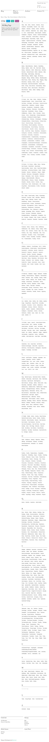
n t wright (24, 416)
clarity (32, 130)
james (29, 322)
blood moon (24, 81)
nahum (32, 416)
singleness (39, 573)
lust (33, 369)
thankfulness (38, 614)
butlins (28, 91)
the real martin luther (26, 622)
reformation (29, 516)
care (44, 101)
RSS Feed (3, 732)
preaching (29, 482)
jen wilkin (40, 324)
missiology (29, 400)
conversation (38, 146)
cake (31, 99)
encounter (24, 205)
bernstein (24, 71)
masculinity (24, 384)
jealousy (35, 324)
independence (40, 304)
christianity (24, 117)
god (33, 260)
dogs (41, 181)
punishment (38, 494)
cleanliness (37, 130)
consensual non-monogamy (34, 142)
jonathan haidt (43, 330)
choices (23, 115)
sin (31, 573)
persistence (37, 462)
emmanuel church (25, 203)
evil (22, 217)
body (37, 81)
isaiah (36, 312)
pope (32, 474)
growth (31, 264)
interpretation (30, 310)
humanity (24, 291)
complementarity (35, 136)
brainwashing (39, 85)
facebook (24, 226)
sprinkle (26, 587)
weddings (24, 673)
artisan (45, 50)
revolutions (24, 531)
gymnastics (24, 266)
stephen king (24, 589)
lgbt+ (28, 363)
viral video (28, 663)
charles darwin (41, 109)
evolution (26, 217)
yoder (23, 698)
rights (36, 533)
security (44, 559)
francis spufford (40, 234)
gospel (29, 262)
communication (43, 132)
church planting (34, 126)
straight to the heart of (36, 590)
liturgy (37, 365)
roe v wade (42, 535)
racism (26, 512)
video (46, 661)
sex (31, 567)
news (27, 425)
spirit (23, 585)
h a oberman (24, 273)
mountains (24, 406)
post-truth (30, 476)
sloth (43, 575)
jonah (37, 330)
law (44, 357)
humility (34, 291)
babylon (35, 66)
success (35, 594)
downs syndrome (31, 185)
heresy (43, 279)
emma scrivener (36, 201)
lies (40, 363)
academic (24, 26)
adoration (28, 28)
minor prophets (32, 398)
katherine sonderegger (26, 345)
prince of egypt (41, 486)
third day (41, 626)
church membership (26, 126)
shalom (36, 569)
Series (8, 21)
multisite (42, 406)
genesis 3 (29, 252)
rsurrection (31, 539)
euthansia (39, 213)
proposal (28, 492)
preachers (24, 482)
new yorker (42, 424)
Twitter (2, 733)
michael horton (43, 392)
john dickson (24, 328)
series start (41, 561)
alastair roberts (30, 32)
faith (37, 226)
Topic (12, 21)
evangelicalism (34, 215)
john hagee (42, 328)
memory (37, 390)
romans (23, 537)
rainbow (34, 512)
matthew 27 (40, 384)
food (43, 232)
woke (27, 677)
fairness (32, 226)
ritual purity (27, 535)
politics (35, 472)
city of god (27, 130)
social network (38, 579)
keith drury (24, 347)
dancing (43, 164)
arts (22, 52)
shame (41, 569)
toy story (38, 632)
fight (40, 230)
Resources (26, 722)
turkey (36, 638)
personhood (43, 462)
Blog (2, 11)
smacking (24, 577)
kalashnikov (24, 343)
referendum (41, 514)
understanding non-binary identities (29, 649)
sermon (34, 565)
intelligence (24, 310)
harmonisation (44, 275)
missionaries (44, 400)
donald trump (24, 183)
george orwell (25, 256)
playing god (32, 470)
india (45, 304)
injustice (28, 308)
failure (28, 226)
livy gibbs (41, 365)
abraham (38, 24)
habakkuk (30, 273)
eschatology (28, 211)
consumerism (44, 142)
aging (45, 30)
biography (24, 77)
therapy (23, 624)
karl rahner (39, 343)
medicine (38, 388)
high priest (24, 283)
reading (23, 514)
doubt (43, 183)
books (23, 85)
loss (23, 369)
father (45, 228)
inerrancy (30, 306)
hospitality (28, 289)
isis (39, 312)
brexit (29, 87)
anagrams (30, 34)
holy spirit (32, 285)
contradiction (31, 146)
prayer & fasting (25, 480)
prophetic (24, 492)
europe (23, 213)
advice (23, 30)
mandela (43, 376)
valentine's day (29, 661)
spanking (40, 583)
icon (22, 301)
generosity (30, 250)
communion (24, 134)
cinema (36, 128)
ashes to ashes (27, 52)
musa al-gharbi (25, 408)
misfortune (24, 400)
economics (24, 197)
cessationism (30, 107)
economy (29, 197)
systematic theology (26, 600)
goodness (37, 260)
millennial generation (26, 396)
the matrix (24, 620)
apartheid (41, 42)
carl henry (24, 103)
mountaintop (29, 406)
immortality (41, 303)
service (43, 565)
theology (44, 622)
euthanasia (33, 213)
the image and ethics (38, 618)
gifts (45, 256)
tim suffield (24, 630)
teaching (40, 608)
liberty (36, 363)
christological (38, 119)
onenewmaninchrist (26, 443)
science (23, 557)
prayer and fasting (34, 480)
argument (35, 50)
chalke (41, 107)
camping (44, 99)
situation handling (25, 575)
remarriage (24, 522)
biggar (35, 75)
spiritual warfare (35, 585)
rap (43, 512)
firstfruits (23, 232)
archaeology (33, 48)
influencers (40, 306)
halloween (40, 273)
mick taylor (31, 394)
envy (31, 209)
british (34, 89)
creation (30, 152)
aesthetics (28, 30)
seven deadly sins (25, 567)
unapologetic (33, 647)
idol (37, 301)
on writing (40, 441)
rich (29, 531)
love (26, 369)
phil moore (24, 466)
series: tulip (39, 563)
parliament (28, 457)
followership (35, 232)
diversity (28, 181)
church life (40, 124)
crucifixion (38, 154)
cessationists (36, 107)
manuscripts (28, 378)
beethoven (28, 69)
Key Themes (26, 723)
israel (23, 314)
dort (40, 183)
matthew (35, 384)
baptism (27, 67)
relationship (24, 520)
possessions (24, 476)
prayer (40, 478)
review (28, 529)
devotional (42, 176)
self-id (31, 561)
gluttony (23, 260)
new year (38, 422)
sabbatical (28, 549)
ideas (30, 301)
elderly (23, 199)
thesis (27, 624)
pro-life (32, 488)
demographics (35, 174)
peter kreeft (30, 464)
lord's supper (43, 367)
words (43, 677)
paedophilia (40, 453)
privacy (23, 488)
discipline (24, 181)
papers (35, 455)
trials (40, 636)
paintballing (30, 455)
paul (40, 459)
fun (22, 238)
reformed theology (26, 518)
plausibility (27, 470)
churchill (31, 128)
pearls (23, 460)
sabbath (23, 549)
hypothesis (24, 293)
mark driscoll (30, 380)
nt (22, 431)
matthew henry (25, 386)
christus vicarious (35, 121)
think (38, 624)
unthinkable (24, 653)
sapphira (30, 555)
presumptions (41, 484)
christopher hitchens (26, 121)
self (22, 561)
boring (26, 85)
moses (27, 404)
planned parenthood (42, 468)
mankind (23, 378)
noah (23, 427)
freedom (23, 236)
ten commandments (31, 612)
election (36, 199)
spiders (44, 583)
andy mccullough (25, 38)
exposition (35, 219)
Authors (27, 11)
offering (23, 441)
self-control (26, 561)
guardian (36, 264)
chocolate (38, 113)
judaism (30, 332)
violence (23, 663)
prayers (40, 480)
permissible (39, 460)
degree (39, 172)
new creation (24, 422)
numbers (30, 431)
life (43, 363)
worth (31, 681)
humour (38, 291)
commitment (36, 132)
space (35, 583)
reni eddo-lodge (34, 524)
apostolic (23, 46)
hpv (32, 289)
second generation (33, 559)
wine (41, 675)
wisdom (45, 675)
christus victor (43, 121)
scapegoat (38, 555)
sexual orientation (25, 569)
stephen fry (42, 587)
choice (43, 113)
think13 (31, 626)
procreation (37, 488)
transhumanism (25, 636)
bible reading (31, 73)
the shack (34, 622)
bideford (31, 75)
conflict (42, 140)
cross (28, 154)
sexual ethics (43, 567)
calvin (34, 99)
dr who (38, 185)
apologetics (35, 44)
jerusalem (31, 326)
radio (30, 512)
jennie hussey (25, 326)
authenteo (29, 56)
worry (23, 681)
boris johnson (32, 85)
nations (34, 418)
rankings (39, 512)
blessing (34, 79)
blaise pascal (24, 79)
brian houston (35, 87)
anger (41, 38)
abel (26, 24)
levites (37, 361)
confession (24, 140)
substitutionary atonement (27, 594)
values (38, 661)
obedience (27, 439)
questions (32, 502)
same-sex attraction (35, 553)
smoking (28, 577)
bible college (24, 73)
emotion (32, 203)
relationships (30, 520)
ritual (23, 535)
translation (31, 636)
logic (28, 367)
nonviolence (24, 429)
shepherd (36, 571)
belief (32, 69)
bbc (34, 67)
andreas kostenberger (42, 34)
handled (45, 273)
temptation (24, 612)
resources (42, 526)
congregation (24, 142)
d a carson (24, 164)
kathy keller (34, 345)
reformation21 (36, 516)
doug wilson (24, 185)
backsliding (41, 66)
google (41, 260)
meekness (43, 388)
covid (45, 150)
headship (36, 277)
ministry (38, 396)
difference (37, 178)
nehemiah (24, 420)
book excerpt (24, 83)
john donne (30, 328)
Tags (39, 7)
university (43, 651)
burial (43, 89)
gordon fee (24, 262)
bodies (34, 81)
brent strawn (24, 87)
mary (45, 382)
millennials (34, 396)
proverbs (33, 492)
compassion (36, 134)
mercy (38, 392)
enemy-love (41, 205)
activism (35, 26)
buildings (38, 89)
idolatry (40, 301)
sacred (44, 549)
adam (42, 26)
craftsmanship (25, 152)
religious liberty (42, 520)
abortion (33, 24)
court (27, 150)
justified (23, 336)
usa (39, 653)
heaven (23, 279)
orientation (33, 443)
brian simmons (25, 89)
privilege (27, 488)
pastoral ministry (25, 459)
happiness (37, 275)
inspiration (33, 308)
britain (30, 89)
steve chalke (31, 589)
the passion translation (32, 620)
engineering (24, 207)
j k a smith (24, 322)
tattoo (28, 608)
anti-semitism (31, 42)
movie (34, 406)
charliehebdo (31, 111)
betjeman (40, 71)
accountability (30, 26)
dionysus (31, 180)
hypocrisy (43, 291)
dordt (30, 183)
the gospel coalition (42, 616)
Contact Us (40, 11)
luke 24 (29, 369)
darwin (31, 168)
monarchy (38, 402)
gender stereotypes (42, 248)
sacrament (34, 549)
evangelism (40, 215)
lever (34, 361)
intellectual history (40, 308)
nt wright (26, 431)
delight (43, 172)
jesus (35, 326)
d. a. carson (30, 164)
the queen (40, 620)
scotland (28, 557)
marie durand (35, 378)
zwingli (28, 708)
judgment (45, 332)
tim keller (45, 628)
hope (45, 287)
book (41, 81)
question (27, 502)
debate (43, 170)
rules (36, 539)
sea (40, 557)
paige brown (24, 455)
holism (27, 285)
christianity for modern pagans (33, 117)
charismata (28, 109)
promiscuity (29, 490)
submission (39, 592)
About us (26, 725)
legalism (38, 359)
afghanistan (33, 30)
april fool (24, 48)
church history (25, 124)
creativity (41, 152)
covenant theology (39, 150)
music (30, 408)
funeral (38, 238)
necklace (43, 418)
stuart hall (27, 592)
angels (37, 38)
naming (36, 416)
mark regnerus (37, 380)
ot (37, 443)
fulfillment (44, 236)
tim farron (39, 628)
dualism (27, 187)
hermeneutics (29, 281)
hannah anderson (30, 275)
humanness (29, 291)
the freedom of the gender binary (29, 616)
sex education (36, 567)
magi (23, 376)
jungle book (30, 334)
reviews (33, 529)
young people (28, 698)
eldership (31, 199)
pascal (33, 457)
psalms (23, 494)
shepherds (41, 571)
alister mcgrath (38, 32)
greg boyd (24, 264)
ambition (44, 32)
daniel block (31, 166)
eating (37, 195)
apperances (37, 46)
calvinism (39, 99)
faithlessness (24, 228)
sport (23, 587)
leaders (23, 359)
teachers (35, 608)
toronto (44, 630)
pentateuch (27, 460)
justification (41, 334)
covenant (32, 150)
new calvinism (42, 420)
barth (31, 67)
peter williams (37, 464)
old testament (29, 441)
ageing (41, 30)
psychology (28, 494)
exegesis (31, 217)
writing (34, 681)
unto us (29, 653)
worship (27, 681)
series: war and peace (26, 565)
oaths (23, 439)
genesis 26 (24, 252)
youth (33, 698)
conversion (44, 146)
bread (44, 85)
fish (27, 232)
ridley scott (24, 533)
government (34, 262)
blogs (46, 79)
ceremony (24, 107)
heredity (39, 279)
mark (40, 378)
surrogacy (36, 596)
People (17, 21)
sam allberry (40, 551)
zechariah (24, 708)
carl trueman (36, 103)
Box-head (14, 740)
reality (27, 514)
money (43, 402)
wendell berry (33, 673)
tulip (33, 638)
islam (42, 312)
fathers (23, 230)
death (40, 170)
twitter (44, 638)
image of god (35, 303)
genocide (34, 254)
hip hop (29, 283)
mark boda (44, 378)
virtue (33, 663)
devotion (37, 176)
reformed (42, 516)
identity (34, 301)
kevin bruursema (30, 347)
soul (26, 583)
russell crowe (42, 539)
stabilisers (32, 587)
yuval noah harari (39, 698)
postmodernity (24, 478)
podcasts (38, 470)
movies (38, 406)
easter (26, 195)
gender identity (33, 248)
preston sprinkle (33, 484)
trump (23, 638)
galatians (24, 246)
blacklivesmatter (43, 77)
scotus (32, 557)
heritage (23, 281)
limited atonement (25, 365)
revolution (42, 529)
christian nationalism (41, 115)
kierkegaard (38, 347)
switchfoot (24, 598)
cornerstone (33, 148)
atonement (24, 54)
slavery (35, 575)
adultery (33, 28)
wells (28, 673)
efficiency (43, 197)
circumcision (41, 128)
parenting (45, 455)
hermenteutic (36, 281)
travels (36, 636)
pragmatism (35, 478)
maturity (45, 386)
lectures (33, 359)
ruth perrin (24, 541)
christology (44, 119)
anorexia (44, 40)
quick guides (38, 502)
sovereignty (31, 583)
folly (40, 232)
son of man (38, 581)
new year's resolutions (26, 424)
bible (45, 71)
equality (23, 211)
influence (35, 306)
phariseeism (43, 464)
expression (40, 219)
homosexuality (25, 287)
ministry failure (25, 398)
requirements (31, 526)
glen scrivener (41, 258)
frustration (38, 236)
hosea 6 (23, 289)
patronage (36, 459)
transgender (39, 634)
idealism (26, 301)
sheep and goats (29, 571)
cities (23, 130)
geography (39, 254)
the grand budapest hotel (27, 618)
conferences (30, 138)
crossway (33, 154)
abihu (29, 24)
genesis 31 (35, 252)
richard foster (42, 531)
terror (38, 612)
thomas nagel (33, 628)
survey (40, 596)
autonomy (24, 58)
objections (38, 439)
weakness (38, 671)
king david (44, 347)
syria (38, 598)
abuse (42, 24)
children (30, 113)
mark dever (24, 380)
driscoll (23, 187)
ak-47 (25, 32)
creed (45, 152)
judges (40, 332)
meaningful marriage (30, 388)
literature (32, 365)
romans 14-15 (35, 537)
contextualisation (31, 144)
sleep (39, 575)
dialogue (23, 178)
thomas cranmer (25, 628)
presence (40, 482)
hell (36, 279)
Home (2, 17)
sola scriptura (24, 581)
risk (44, 533)
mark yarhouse (25, 382)
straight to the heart (26, 590)
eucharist (38, 211)
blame (29, 79)
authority (40, 56)
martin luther (40, 382)
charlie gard (24, 111)
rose (45, 537)
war (22, 671)
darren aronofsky (25, 168)
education (38, 197)
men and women (25, 392)
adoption (23, 28)
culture (23, 156)
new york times (35, 424)
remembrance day (26, 524)
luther (36, 369)
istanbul (26, 314)
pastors (31, 459)
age (38, 30)
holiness (23, 285)
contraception (24, 146)
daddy (35, 164)
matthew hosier (32, 386)
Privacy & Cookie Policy (5, 722)
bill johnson (40, 75)
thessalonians (33, 624)
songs (23, 583)
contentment (24, 144)
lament (23, 357)
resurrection (39, 528)
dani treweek (24, 166)
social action (24, 579)
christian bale (33, 115)
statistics (37, 587)
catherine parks (25, 105)
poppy (36, 474)
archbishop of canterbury (27, 50)
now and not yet (42, 429)
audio (37, 54)
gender (44, 246)
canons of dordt (38, 101)
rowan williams (25, 539)
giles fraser (24, 258)
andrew (23, 36)
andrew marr (28, 36)
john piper (24, 330)
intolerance (24, 312)
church (23, 123)
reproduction (24, 526)
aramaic (28, 48)
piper (33, 468)
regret (36, 518)
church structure (25, 128)
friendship (33, 236)
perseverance (30, 462)
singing (34, 573)
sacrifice (23, 551)
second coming (25, 559)
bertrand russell (30, 71)
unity (39, 651)
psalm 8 (43, 492)
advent (37, 28)
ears (23, 195)
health (45, 277)
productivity (43, 488)
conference (24, 138)
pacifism (23, 453)
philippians (29, 466)
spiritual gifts (27, 585)
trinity (44, 636)
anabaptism (24, 34)
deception (24, 172)
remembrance (36, 522)
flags (31, 232)
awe (28, 58)
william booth (24, 675)
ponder (28, 474)
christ (27, 115)
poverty (30, 478)
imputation (24, 304)
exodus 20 (44, 217)
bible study (37, 73)
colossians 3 (43, 130)
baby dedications (29, 66)
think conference (25, 626)
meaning (23, 388)
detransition (28, 176)
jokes (34, 330)
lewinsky (23, 363)
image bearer (28, 303)
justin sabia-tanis (30, 336)
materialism (29, 384)
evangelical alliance (26, 215)
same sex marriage (26, 553)
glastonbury (34, 258)
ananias (34, 34)
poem (43, 470)
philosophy (24, 468)
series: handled (25, 563)
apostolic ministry (30, 46)
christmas (32, 119)
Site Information (4, 720)
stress (23, 592)
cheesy (36, 111)
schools (43, 555)
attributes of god (30, 54)
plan (36, 468)
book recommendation (33, 83)
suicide (44, 594)
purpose (43, 494)
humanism (41, 289)
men (41, 390)
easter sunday (31, 195)
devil (33, 176)
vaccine (23, 661)
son (34, 581)
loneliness (37, 367)
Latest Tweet (27, 729)
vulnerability (44, 663)
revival (37, 529)
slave (31, 575)
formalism (30, 234)
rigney (40, 533)
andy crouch (42, 36)
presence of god (25, 484)
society (43, 579)
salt (31, 551)
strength (44, 590)
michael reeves (25, 394)
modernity (33, 402)
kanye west (33, 343)
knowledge (28, 349)
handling (23, 275)
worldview (43, 679)
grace (39, 262)
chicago (40, 111)
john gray (37, 328)
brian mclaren (41, 87)
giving (29, 258)
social (33, 577)
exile (35, 217)
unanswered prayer (26, 647)
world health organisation (34, 679)
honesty (30, 287)
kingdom (23, 349)
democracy (29, 174)
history (38, 283)
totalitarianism (32, 632)
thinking (36, 626)
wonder (35, 677)
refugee (32, 518)
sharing (45, 569)
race (23, 512)
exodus (38, 217)
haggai (35, 273)
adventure (42, 28)
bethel (36, 71)
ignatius (45, 301)
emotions (44, 203)
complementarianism (26, 136)
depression (42, 174)
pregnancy (34, 482)
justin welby (43, 336)
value (34, 661)
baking (23, 67)
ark (39, 50)
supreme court (30, 596)
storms (40, 589)
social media (30, 579)
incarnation (29, 304)
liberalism (32, 363)
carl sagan (29, 103)
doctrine (37, 181)
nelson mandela (30, 420)
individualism (24, 306)
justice (36, 334)
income (34, 304)
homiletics (38, 285)
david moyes (24, 170)
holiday (42, 283)
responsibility (30, 528)
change (23, 109)
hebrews (32, 279)
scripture (37, 557)
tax (31, 608)
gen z (40, 246)
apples (42, 46)
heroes (41, 281)
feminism (31, 230)
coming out (24, 132)
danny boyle (37, 166)
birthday (32, 77)
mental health (33, 392)
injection (23, 308)
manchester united (37, 376)
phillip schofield (42, 466)
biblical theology (25, 75)
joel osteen (40, 326)
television (40, 610)
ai (22, 32)
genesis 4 (41, 252)
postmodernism (43, 476)
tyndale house (25, 640)
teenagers (35, 610)
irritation (29, 312)
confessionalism (30, 140)
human (35, 289)
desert (23, 176)
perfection (33, 460)
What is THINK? (16, 12)
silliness (27, 573)
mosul (31, 404)
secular (40, 559)
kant (29, 343)
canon (32, 101)
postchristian (36, 476)
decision (28, 172)
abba (23, 24)
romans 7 (41, 537)
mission (34, 400)
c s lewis (24, 99)
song (43, 581)
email (40, 199)
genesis (35, 250)
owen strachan (25, 445)
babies (23, 66)
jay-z (31, 324)
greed (43, 262)
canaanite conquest (26, 101)
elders (27, 199)
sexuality (32, 569)
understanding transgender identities (29, 651)
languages (40, 357)
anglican (23, 40)
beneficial (44, 69)
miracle (37, 398)
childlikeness (24, 113)
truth (30, 638)
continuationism (39, 144)
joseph (23, 332)
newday (23, 425)
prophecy (42, 490)
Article (44, 7)
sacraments (39, 549)
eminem (29, 201)
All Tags (3, 21)
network (36, 420)
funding (34, 238)
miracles (42, 398)
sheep (23, 571)
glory (46, 258)
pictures (29, 468)
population (40, 474)
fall (29, 228)
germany (41, 256)
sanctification (24, 555)
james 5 (33, 322)
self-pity (36, 561)
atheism (40, 52)
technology (24, 610)
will (45, 673)
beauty (43, 67)
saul (34, 555)
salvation (35, 551)
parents (23, 457)
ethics (33, 211)
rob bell (33, 535)
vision (37, 663)
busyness (24, 91)
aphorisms (24, 44)
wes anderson (40, 673)
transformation (32, 634)
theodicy (39, 622)
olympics (35, 441)
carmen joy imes (43, 103)
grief (28, 264)
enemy (36, 205)
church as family (29, 123)
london (31, 367)
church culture (37, 123)
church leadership (33, 124)
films (46, 230)
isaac (33, 312)
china (34, 113)
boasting (29, 81)
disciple (36, 180)
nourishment (35, 429)
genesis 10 (40, 250)
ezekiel (45, 219)
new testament (31, 422)
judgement (35, 332)
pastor (37, 457)
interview (40, 310)
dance (39, 164)
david (35, 168)
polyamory (24, 474)
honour (41, 287)
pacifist (27, 453)
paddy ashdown (33, 453)
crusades (43, 154)
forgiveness (24, 234)
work (23, 679)
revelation (24, 529)
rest (35, 528)
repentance (41, 524)
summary (24, 596)
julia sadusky (24, 334)
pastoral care (42, 457)
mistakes (28, 402)
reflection (24, 516)
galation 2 (29, 246)
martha (35, 382)
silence (23, 573)
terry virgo (24, 614)
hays (32, 277)
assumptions (34, 52)
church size (41, 126)
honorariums (36, 287)
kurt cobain (34, 349)
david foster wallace (41, 168)
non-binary (27, 427)
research (37, 526)
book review (41, 83)
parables (40, 455)
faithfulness (41, 226)
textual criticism (30, 614)
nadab (28, 416)
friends (28, 236)
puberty (33, 494)
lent (31, 361)
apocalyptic (29, 44)
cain (28, 99)
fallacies (33, 228)
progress (23, 490)
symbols (34, 598)
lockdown (24, 367)
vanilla (42, 661)
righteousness (31, 533)
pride (30, 486)
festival (35, 230)
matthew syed (39, 386)
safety (27, 551)
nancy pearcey (43, 416)
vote (40, 663)
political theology (29, 472)
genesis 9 (24, 254)
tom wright (34, 630)
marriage (31, 382)
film (42, 230)
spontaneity (42, 585)
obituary (32, 439)
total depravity (25, 632)
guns (44, 264)
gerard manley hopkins (33, 256)
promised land (35, 490)
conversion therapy (26, 148)
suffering (40, 594)
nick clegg (32, 425)
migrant (36, 394)
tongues (39, 630)
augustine (24, 56)
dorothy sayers (35, 183)
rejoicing (41, 518)
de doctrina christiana (32, 170)
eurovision (28, 213)
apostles (41, 44)
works (26, 679)
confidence (37, 140)
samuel (42, 553)
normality (30, 429)
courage (23, 150)
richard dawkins (34, 531)
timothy (29, 630)
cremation (24, 154)
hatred (23, 277)
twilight (40, 638)
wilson (37, 675)
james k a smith (25, 324)
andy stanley (32, 38)
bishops (37, 77)
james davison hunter (40, 322)
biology (28, 77)
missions (23, 402)
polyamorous (40, 472)
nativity (38, 418)
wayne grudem (31, 671)
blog (38, 79)
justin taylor (37, 336)
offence (42, 439)
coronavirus (39, 148)
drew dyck (43, 185)
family (37, 228)
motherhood (36, 404)
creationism (35, 152)
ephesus (41, 209)
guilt (40, 264)
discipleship (41, 180)
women (31, 677)
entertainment (30, 207)
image (23, 303)
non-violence (33, 427)
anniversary (38, 40)
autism (44, 56)
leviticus (42, 361)
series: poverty (32, 563)
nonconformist (40, 427)
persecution (24, 462)
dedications (34, 172)
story (44, 589)
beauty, (23, 69)
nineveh (42, 425)
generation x (24, 250)
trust (26, 638)
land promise (29, 357)
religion (36, 520)
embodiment (24, 201)
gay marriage (35, 246)
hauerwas (28, 277)
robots (37, 535)
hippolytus (34, 283)
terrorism (42, 612)
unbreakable (40, 647)
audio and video (42, 54)
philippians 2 (35, 466)
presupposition (25, 486)
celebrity (37, 105)
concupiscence (43, 136)
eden (33, 197)
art (41, 50)
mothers (41, 404)
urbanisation (34, 653)
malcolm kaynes (28, 376)
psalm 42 (38, 492)
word (39, 677)
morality (23, 404)
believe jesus (38, 69)
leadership (28, 359)
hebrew (27, 279)
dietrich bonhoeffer (30, 178)
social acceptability (39, 577)
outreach (41, 443)
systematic (43, 598)
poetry (23, 472)
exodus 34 (24, 219)
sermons (38, 565)
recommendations (34, 514)
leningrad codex (25, 361)
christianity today (25, 119)
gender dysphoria (25, 248)
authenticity (34, 56)
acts (39, 26)
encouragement (30, 205)
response (24, 528)
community (30, 134)
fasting (41, 228)
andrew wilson (35, 36)
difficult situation (25, 180)
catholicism (31, 105)
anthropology (24, 42)
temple (44, 610)
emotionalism (38, 203)
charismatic (34, 109)
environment (37, 207)
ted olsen (29, 610)
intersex (35, 310)
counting (45, 148)
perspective (24, 464)
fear (27, 230)
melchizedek (32, 390)
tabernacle (24, 608)
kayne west (40, 345)
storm (36, 589)
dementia (24, 174)
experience (29, 219)
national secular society (27, 418)
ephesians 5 (35, 209)
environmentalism (25, 209)
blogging (41, 79)
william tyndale (31, 675)
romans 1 (28, 537)
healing (40, 277)
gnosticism (28, 260)
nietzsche (37, 425)
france (34, 234)
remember (30, 522)
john (45, 326)
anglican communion (30, 40)
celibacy (42, 105)
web (42, 671)
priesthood (34, 486)
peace (43, 459)
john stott (29, 330)
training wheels (25, 634)
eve (45, 215)
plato (23, 470)
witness (23, 677)
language (35, 357)
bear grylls (38, 67)
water (25, 671)
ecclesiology (42, 195)
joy (26, 332)
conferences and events (39, 138)
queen (23, 502)
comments (30, 132)
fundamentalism (27, 238)
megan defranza (25, 390)
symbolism (29, 598)
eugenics (43, 211)
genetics (29, 254)
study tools (33, 592)
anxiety (36, 42)
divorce (33, 181)
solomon (30, 581)
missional (39, 400)
